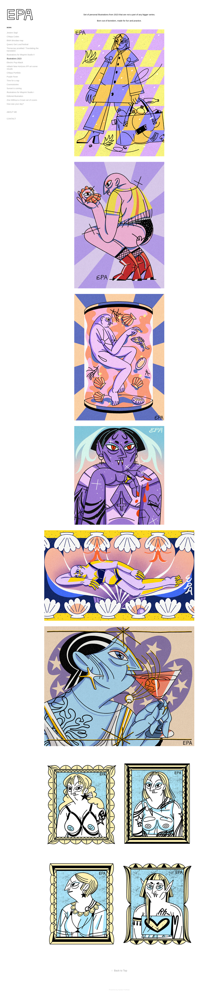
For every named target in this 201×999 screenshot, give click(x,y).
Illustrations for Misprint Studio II (20, 55)
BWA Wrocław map (15, 40)
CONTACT (11, 119)
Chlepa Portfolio (14, 73)
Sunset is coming (14, 88)
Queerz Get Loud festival (17, 44)
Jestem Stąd (12, 33)
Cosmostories (13, 84)
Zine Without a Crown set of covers (22, 100)
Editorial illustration (15, 96)
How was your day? (15, 104)
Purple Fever (12, 77)
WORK (9, 27)
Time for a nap (13, 80)
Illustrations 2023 (14, 58)
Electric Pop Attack (15, 62)
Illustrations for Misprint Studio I (20, 92)
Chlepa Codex (13, 36)
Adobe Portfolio (124, 990)
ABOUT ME (12, 112)
